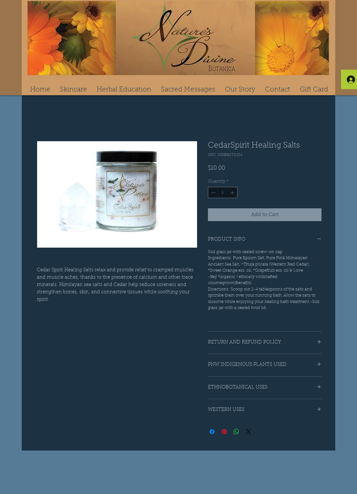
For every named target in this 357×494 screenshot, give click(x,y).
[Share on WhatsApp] (236, 432)
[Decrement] (213, 192)
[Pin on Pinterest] (224, 432)
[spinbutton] (223, 192)
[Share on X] (248, 432)
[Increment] (233, 192)
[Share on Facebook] (212, 432)
